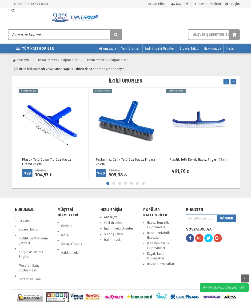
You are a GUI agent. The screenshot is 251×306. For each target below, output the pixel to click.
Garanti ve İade (30, 260)
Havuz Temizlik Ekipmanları (58, 60)
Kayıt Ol (179, 4)
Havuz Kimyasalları (161, 264)
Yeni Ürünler (130, 49)
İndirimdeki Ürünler (160, 49)
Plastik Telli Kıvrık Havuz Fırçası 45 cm (198, 160)
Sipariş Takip (189, 49)
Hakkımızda (212, 49)
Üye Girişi (156, 4)
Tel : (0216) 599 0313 (31, 4)
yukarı (245, 278)
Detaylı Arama (71, 234)
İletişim (232, 4)
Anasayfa (107, 48)
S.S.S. (65, 228)
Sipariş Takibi (28, 223)
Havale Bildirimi (208, 4)
